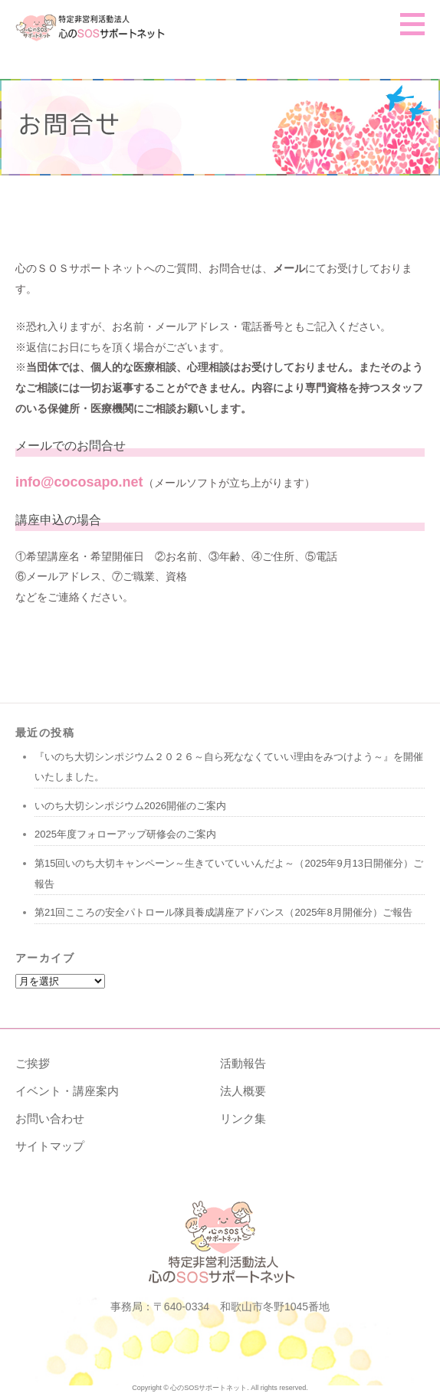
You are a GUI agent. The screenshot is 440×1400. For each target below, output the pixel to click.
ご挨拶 (32, 1063)
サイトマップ (49, 1145)
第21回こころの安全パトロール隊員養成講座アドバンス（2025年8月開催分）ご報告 (223, 912)
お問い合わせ (49, 1118)
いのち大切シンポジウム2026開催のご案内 (130, 805)
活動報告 (243, 1063)
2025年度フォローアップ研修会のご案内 (125, 834)
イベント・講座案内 (67, 1090)
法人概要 (243, 1090)
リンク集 (243, 1118)
